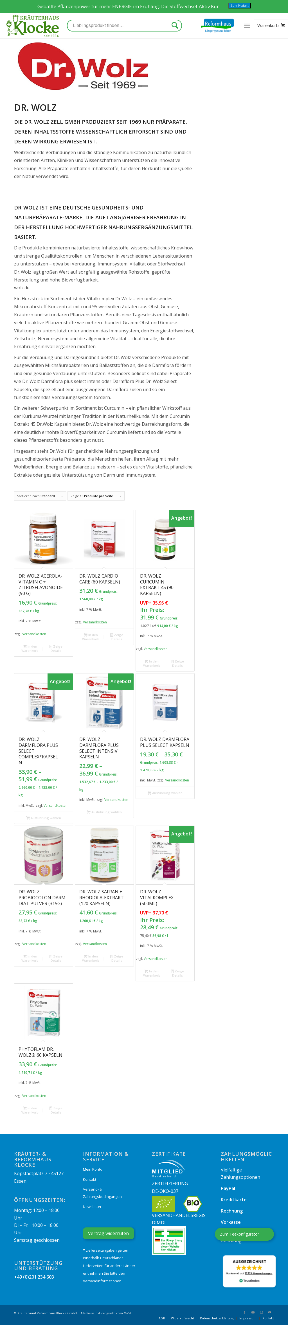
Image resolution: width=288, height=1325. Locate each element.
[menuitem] (162, 1318)
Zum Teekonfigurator (239, 1234)
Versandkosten (34, 634)
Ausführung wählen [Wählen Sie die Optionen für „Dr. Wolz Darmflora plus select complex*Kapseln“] (43, 818)
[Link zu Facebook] (244, 1312)
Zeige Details (56, 648)
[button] (249, 1271)
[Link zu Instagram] (261, 1312)
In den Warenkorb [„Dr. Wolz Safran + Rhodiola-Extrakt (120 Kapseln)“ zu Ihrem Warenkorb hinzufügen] (90, 958)
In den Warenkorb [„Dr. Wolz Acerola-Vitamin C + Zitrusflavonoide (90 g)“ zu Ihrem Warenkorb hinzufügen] (30, 648)
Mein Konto (92, 1169)
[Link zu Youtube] (253, 1312)
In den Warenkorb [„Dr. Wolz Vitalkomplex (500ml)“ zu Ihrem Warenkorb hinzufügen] (151, 972)
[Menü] (247, 25)
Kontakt (89, 1179)
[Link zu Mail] (270, 1312)
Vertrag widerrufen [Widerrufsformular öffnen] (108, 1233)
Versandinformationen (102, 1280)
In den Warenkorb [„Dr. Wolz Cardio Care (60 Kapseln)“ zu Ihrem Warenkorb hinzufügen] (90, 636)
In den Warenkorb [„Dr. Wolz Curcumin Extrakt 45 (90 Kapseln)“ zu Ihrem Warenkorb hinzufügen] (151, 663)
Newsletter (92, 1206)
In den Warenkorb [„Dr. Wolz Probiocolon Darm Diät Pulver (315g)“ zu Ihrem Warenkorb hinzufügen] (30, 958)
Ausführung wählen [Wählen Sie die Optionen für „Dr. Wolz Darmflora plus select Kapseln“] (165, 793)
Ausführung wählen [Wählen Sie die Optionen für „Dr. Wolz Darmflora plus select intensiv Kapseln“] (104, 812)
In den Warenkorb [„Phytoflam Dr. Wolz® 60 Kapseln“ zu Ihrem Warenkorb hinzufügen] (30, 1109)
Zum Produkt (240, 6)
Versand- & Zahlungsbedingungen (102, 1193)
